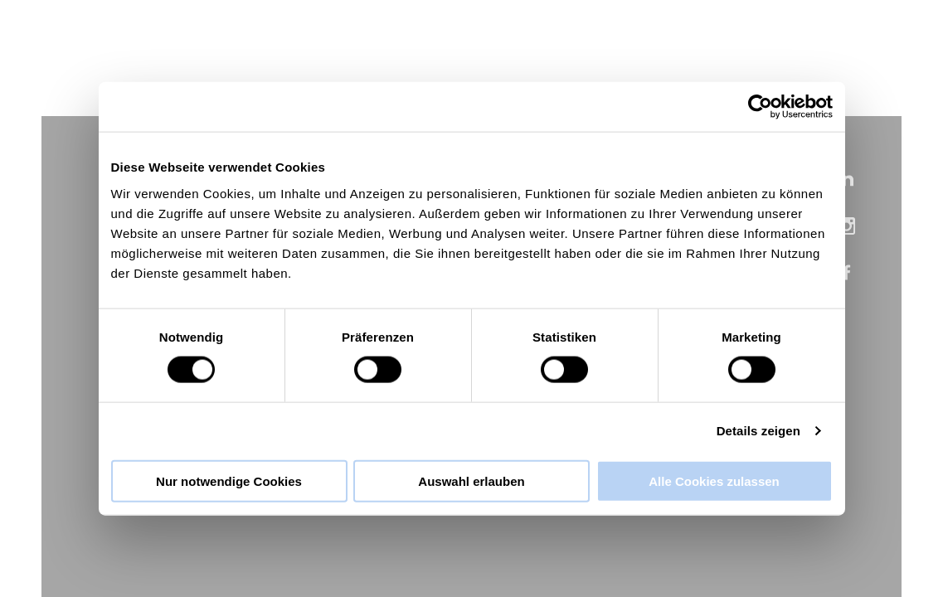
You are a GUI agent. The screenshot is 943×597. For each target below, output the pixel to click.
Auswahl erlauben (471, 480)
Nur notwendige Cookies (229, 480)
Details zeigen (758, 431)
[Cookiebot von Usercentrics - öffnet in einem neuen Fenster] (760, 107)
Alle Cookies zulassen (714, 480)
